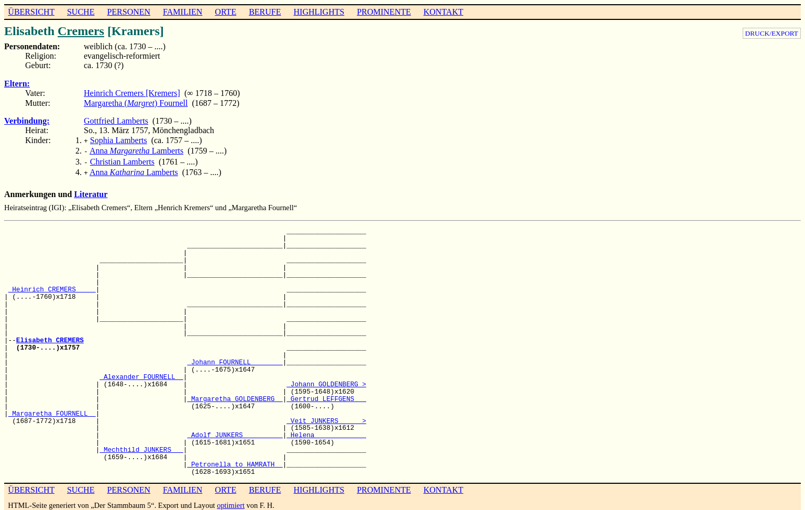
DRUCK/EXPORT (771, 33)
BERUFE (265, 11)
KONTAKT (443, 11)
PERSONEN (128, 11)
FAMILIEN (182, 11)
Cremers (81, 31)
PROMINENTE (384, 11)
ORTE (225, 11)
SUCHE (80, 11)
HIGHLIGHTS (319, 11)
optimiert (231, 501)
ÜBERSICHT (31, 11)
